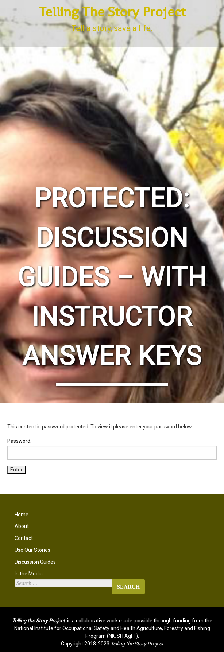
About (22, 526)
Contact (24, 538)
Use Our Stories (32, 550)
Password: (112, 449)
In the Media (29, 574)
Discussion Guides (35, 562)
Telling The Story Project (112, 11)
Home (21, 514)
